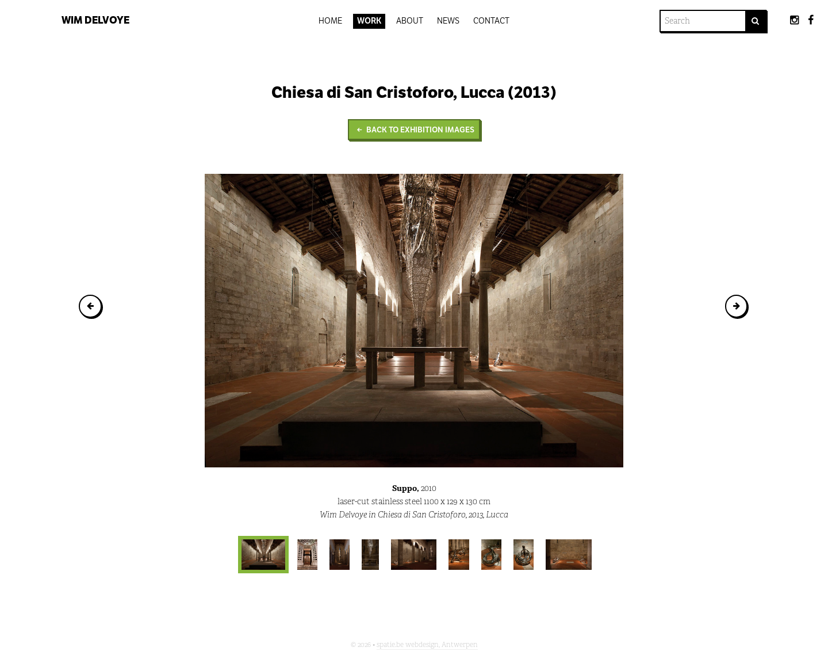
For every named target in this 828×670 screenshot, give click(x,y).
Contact (491, 21)
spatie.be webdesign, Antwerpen (427, 644)
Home (330, 21)
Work (369, 21)
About (409, 21)
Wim (95, 20)
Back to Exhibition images (414, 130)
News (448, 21)
